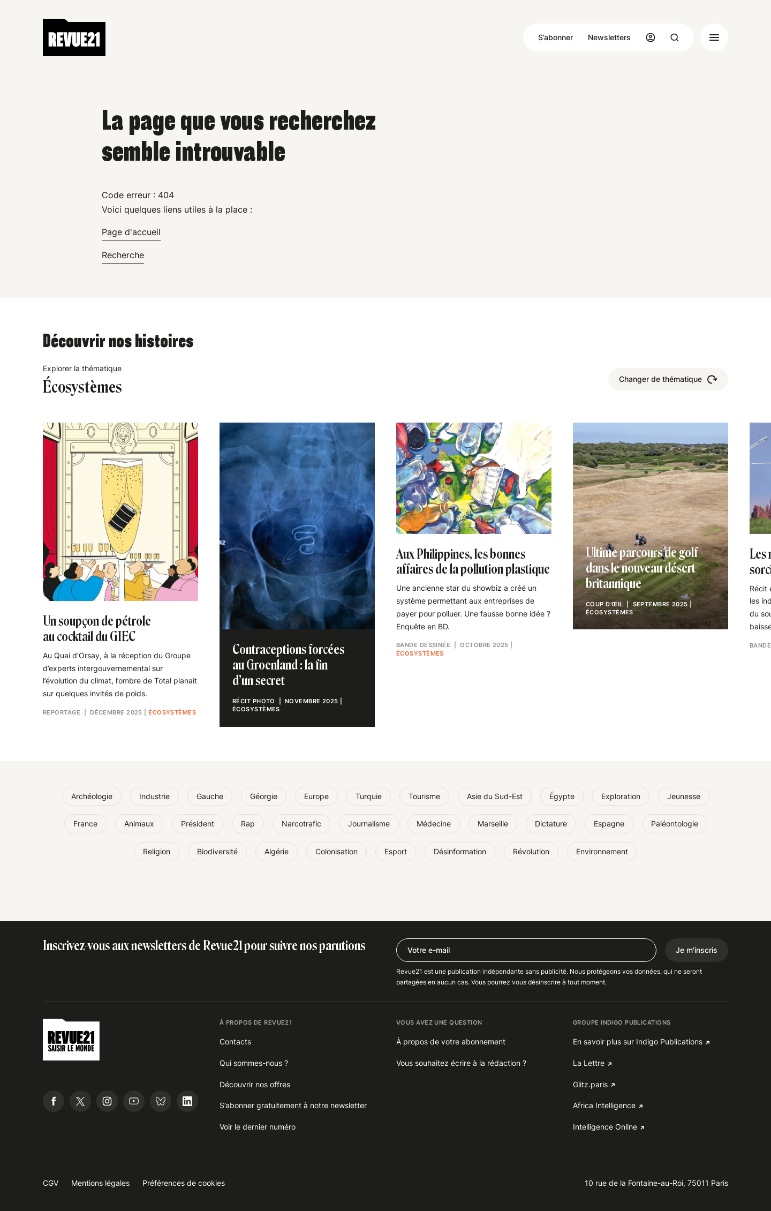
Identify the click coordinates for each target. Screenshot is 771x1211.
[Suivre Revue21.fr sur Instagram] (107, 1101)
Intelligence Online (605, 1126)
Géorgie (263, 796)
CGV (50, 1182)
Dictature (551, 823)
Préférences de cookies (183, 1182)
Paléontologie (674, 823)
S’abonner (555, 37)
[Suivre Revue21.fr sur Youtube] (134, 1101)
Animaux (139, 823)
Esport (395, 851)
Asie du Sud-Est (495, 796)
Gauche (209, 796)
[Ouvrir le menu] (714, 37)
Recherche (123, 255)
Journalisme (369, 823)
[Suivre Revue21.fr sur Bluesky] (160, 1101)
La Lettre (588, 1062)
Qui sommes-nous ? (254, 1062)
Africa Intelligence (604, 1105)
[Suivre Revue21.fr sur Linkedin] (187, 1101)
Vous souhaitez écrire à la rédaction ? (461, 1062)
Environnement (602, 851)
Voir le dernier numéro (258, 1126)
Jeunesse (683, 796)
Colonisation (336, 851)
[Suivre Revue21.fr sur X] (80, 1101)
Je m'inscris (696, 949)
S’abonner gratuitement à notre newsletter (293, 1105)
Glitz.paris (590, 1084)
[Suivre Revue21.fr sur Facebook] (53, 1101)
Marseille (493, 823)
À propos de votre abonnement (450, 1041)
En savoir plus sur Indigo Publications (637, 1041)
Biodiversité (217, 851)
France (85, 823)
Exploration (620, 796)
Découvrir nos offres (255, 1084)
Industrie (154, 796)
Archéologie (91, 796)
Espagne (609, 823)
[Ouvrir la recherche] (674, 37)
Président (197, 823)
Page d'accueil (131, 232)
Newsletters (609, 37)
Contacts (235, 1041)
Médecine (434, 823)
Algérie (276, 851)
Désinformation (460, 851)
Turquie (369, 796)
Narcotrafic (301, 823)
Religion (156, 851)
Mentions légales (100, 1182)
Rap (248, 823)
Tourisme (424, 796)
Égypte (562, 796)
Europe (316, 796)
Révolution (531, 851)
